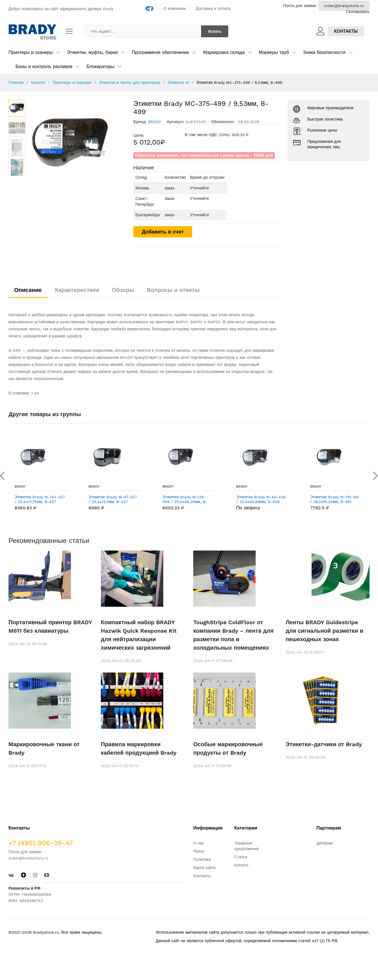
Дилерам (324, 843)
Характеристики (77, 290)
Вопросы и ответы (173, 290)
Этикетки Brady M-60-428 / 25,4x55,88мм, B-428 (261, 499)
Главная (15, 82)
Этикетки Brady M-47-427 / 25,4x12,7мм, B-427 (112, 499)
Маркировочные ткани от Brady (44, 748)
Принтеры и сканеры (30, 52)
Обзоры (123, 290)
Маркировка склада (224, 52)
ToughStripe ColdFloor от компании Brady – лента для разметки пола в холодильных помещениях (233, 635)
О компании (175, 8)
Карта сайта (204, 867)
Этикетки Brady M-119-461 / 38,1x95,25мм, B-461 (334, 499)
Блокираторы (100, 66)
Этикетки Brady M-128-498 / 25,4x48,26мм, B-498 (184, 499)
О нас (198, 843)
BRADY (20, 486)
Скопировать (358, 11)
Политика (202, 859)
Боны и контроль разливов (44, 66)
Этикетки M (178, 82)
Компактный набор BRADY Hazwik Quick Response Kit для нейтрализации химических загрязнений (139, 635)
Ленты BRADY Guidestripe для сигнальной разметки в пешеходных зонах (324, 631)
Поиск (198, 851)
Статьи (240, 857)
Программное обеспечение (160, 52)
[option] (76, 142)
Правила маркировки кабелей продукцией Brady (139, 748)
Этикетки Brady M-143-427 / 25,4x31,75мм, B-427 (40, 499)
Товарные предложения (246, 846)
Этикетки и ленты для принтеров (129, 82)
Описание (28, 290)
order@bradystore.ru (344, 5)
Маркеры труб (274, 52)
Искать (214, 31)
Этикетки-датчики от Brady (324, 744)
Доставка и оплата (213, 8)
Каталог (38, 82)
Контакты (346, 31)
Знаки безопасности (324, 52)
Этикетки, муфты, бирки (92, 52)
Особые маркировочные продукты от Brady (228, 748)
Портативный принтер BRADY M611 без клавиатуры (50, 626)
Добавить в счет (163, 232)
